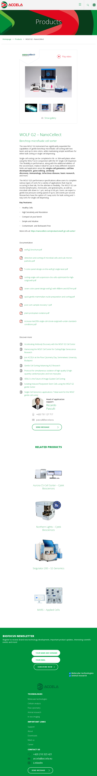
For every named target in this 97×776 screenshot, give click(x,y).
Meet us (31, 740)
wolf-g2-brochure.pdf (33, 249)
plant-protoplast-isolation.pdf (36, 313)
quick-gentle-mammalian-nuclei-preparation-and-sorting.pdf (49, 296)
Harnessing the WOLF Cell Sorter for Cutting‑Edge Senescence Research (50, 351)
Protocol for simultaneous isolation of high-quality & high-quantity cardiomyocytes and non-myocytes (48, 372)
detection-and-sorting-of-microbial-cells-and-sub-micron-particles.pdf (48, 259)
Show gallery (50, 118)
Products (18, 39)
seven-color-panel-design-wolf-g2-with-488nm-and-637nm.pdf (50, 288)
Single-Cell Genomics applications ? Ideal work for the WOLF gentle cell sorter (49, 393)
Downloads (32, 735)
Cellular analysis (34, 703)
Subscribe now (45, 667)
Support (31, 727)
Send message (38, 770)
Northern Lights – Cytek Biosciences (48, 528)
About (30, 731)
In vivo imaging (34, 716)
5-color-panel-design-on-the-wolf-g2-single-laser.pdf (46, 269)
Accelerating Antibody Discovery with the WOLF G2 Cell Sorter (49, 344)
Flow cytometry (34, 708)
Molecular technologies (82, 673)
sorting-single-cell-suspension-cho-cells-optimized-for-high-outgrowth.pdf (49, 279)
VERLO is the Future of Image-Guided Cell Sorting (44, 379)
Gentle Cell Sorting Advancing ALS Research (42, 365)
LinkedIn (38, 762)
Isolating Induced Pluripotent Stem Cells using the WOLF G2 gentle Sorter (49, 385)
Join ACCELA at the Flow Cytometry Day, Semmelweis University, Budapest (50, 359)
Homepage (7, 39)
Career (30, 744)
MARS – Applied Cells (48, 609)
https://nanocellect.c (39, 231)
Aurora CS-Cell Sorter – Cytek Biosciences (48, 487)
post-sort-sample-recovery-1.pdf (38, 305)
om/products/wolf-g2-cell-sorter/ (61, 231)
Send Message (42, 427)
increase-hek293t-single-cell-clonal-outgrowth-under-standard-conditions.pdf (50, 323)
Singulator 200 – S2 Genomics (48, 568)
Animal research (79, 675)
